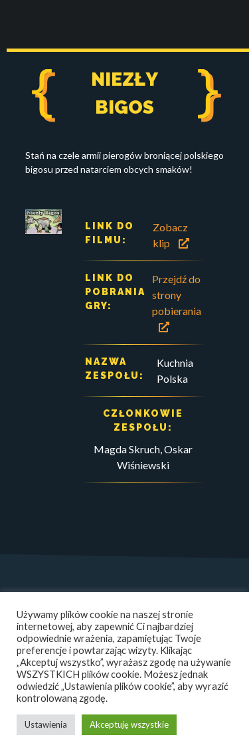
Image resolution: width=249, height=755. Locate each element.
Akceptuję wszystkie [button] (129, 724)
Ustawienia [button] (46, 724)
